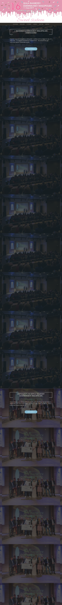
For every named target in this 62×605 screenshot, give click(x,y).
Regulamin (22, 24)
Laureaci (35, 24)
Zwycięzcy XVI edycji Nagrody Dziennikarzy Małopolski (31, 395)
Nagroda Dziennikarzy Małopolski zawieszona (32, 32)
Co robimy (29, 24)
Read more (31, 49)
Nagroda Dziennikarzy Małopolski (31, 10)
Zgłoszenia (15, 24)
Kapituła (47, 24)
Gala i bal (41, 24)
